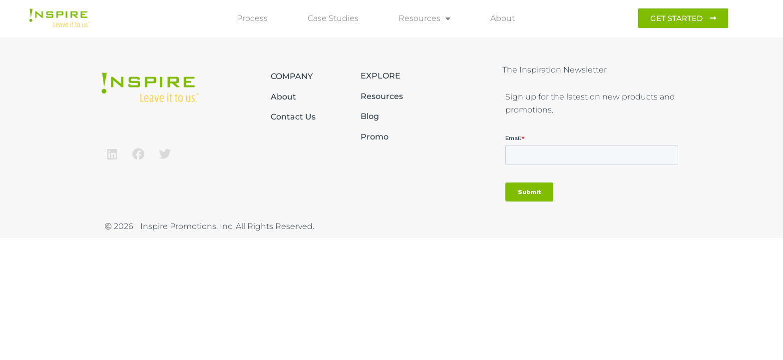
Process (252, 18)
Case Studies (333, 18)
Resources (424, 19)
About (502, 18)
